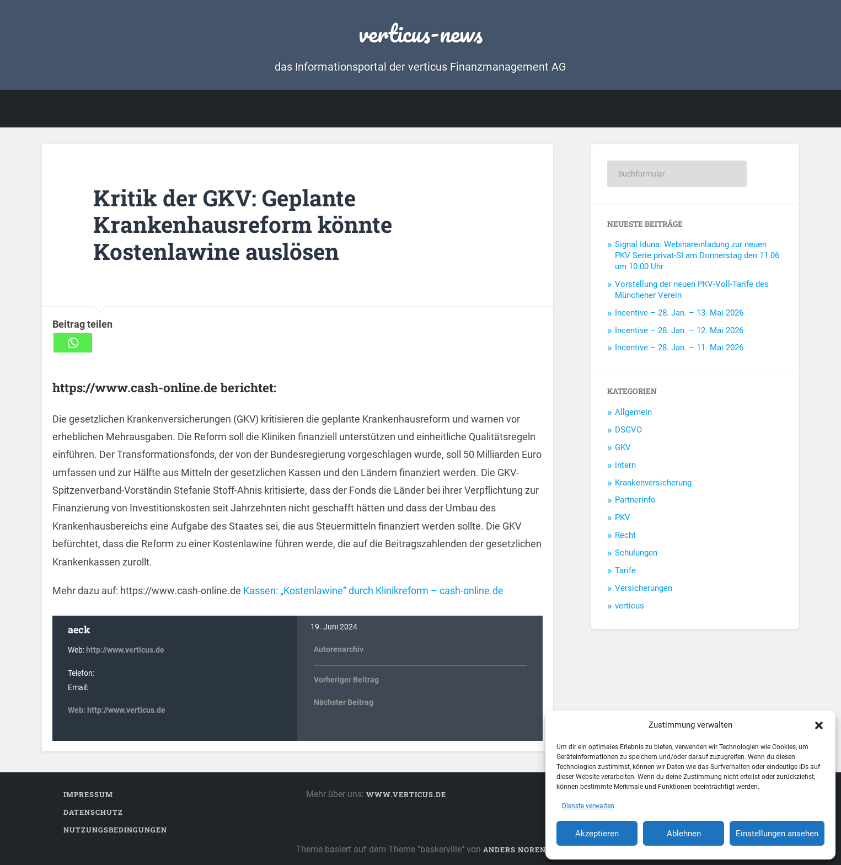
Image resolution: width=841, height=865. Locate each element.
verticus (629, 606)
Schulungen (636, 553)
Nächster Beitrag (343, 702)
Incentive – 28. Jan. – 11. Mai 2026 (679, 348)
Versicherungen (643, 588)
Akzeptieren (597, 834)
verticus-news (420, 32)
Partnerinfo (635, 500)
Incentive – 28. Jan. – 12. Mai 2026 (679, 330)
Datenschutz (93, 812)
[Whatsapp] (72, 343)
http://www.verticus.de (125, 650)
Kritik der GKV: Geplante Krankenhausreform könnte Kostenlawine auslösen (242, 224)
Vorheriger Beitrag (346, 680)
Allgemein (633, 412)
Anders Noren (514, 849)
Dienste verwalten (588, 806)
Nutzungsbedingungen (115, 829)
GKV (623, 447)
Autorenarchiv (338, 649)
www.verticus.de (406, 794)
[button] (818, 724)
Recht (625, 535)
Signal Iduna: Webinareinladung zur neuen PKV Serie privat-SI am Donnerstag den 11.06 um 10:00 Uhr (697, 255)
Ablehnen (684, 834)
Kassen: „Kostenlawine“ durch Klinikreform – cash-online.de (372, 590)
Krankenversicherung (653, 483)
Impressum (88, 794)
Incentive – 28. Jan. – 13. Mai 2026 (679, 313)
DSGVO (628, 430)
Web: (77, 710)
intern (625, 465)
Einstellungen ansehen (777, 834)
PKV (622, 517)
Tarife (625, 570)
